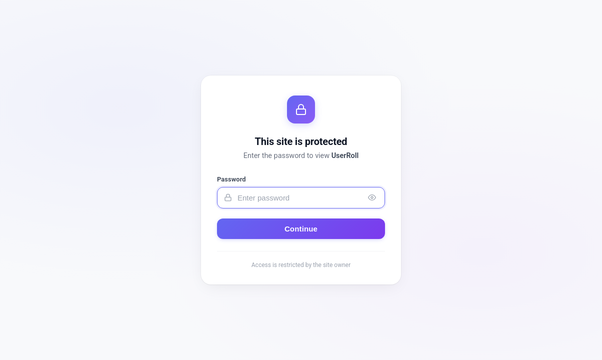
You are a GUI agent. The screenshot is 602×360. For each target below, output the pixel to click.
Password (231, 179)
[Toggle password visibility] (372, 197)
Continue (301, 228)
